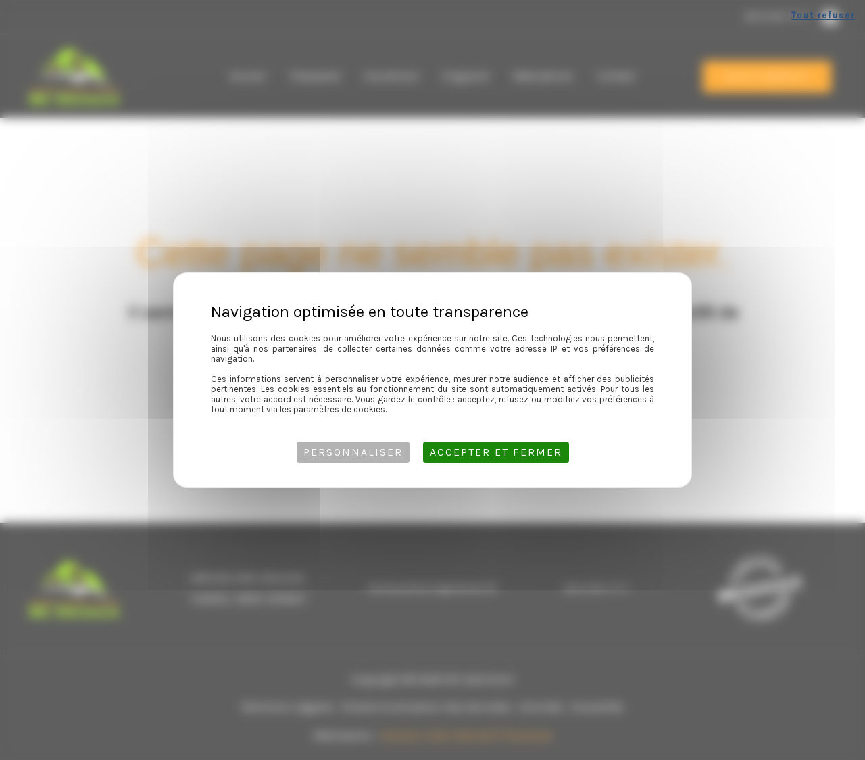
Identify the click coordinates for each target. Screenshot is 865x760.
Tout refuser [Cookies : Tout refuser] (823, 15)
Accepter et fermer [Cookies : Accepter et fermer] (496, 452)
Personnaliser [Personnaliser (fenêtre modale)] (353, 452)
